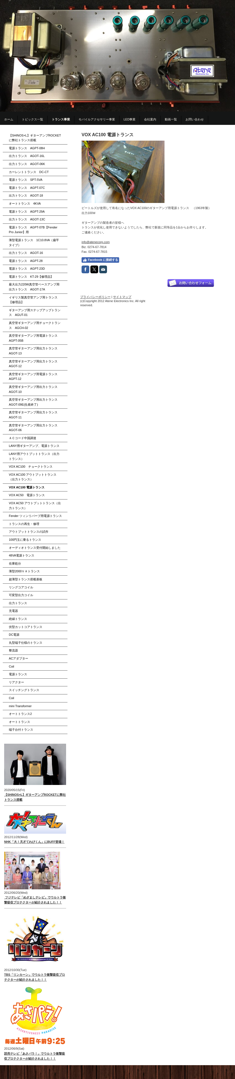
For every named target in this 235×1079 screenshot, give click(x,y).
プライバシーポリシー (95, 296)
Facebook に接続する (100, 260)
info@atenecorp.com (96, 242)
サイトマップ (122, 296)
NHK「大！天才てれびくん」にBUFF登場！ (34, 841)
